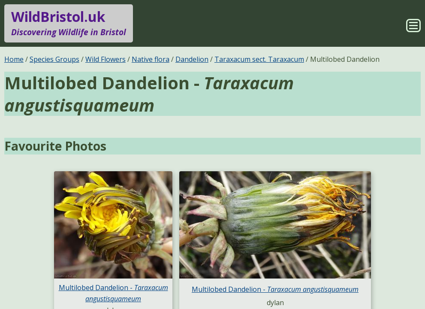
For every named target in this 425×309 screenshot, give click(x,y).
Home (14, 59)
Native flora (150, 59)
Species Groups (54, 59)
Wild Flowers (105, 59)
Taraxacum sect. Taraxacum (259, 59)
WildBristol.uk (68, 23)
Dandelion (191, 59)
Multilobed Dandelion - (275, 289)
